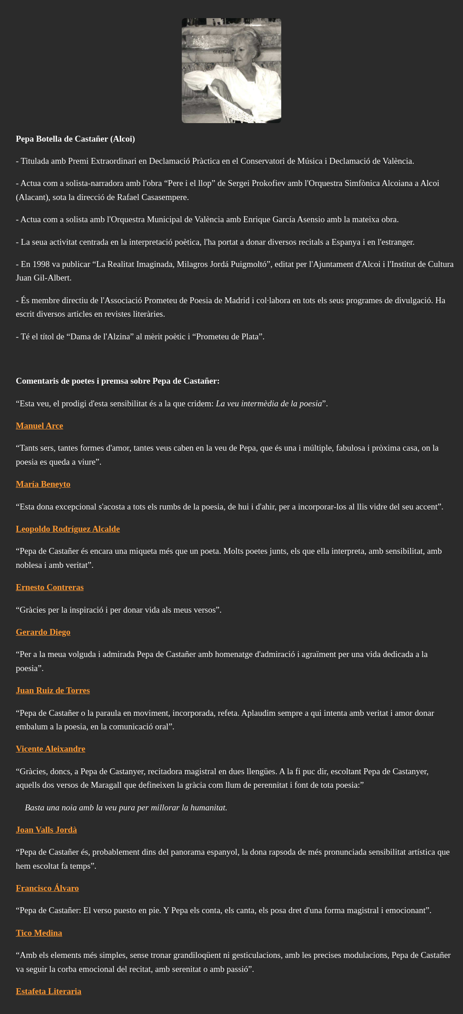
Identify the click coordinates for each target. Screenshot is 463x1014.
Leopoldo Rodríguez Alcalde (68, 528)
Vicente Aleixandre (50, 748)
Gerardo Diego (43, 632)
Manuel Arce (39, 425)
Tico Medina (39, 933)
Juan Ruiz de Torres (53, 690)
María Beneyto (43, 484)
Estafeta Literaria (48, 991)
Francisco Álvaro (47, 888)
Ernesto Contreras (50, 587)
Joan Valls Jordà (46, 829)
